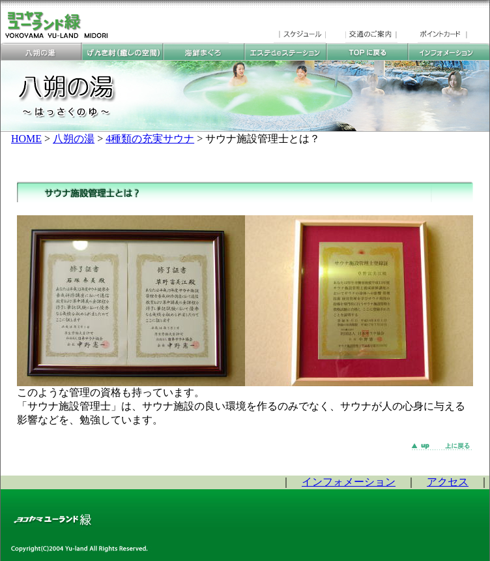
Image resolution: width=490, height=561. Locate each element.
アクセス (447, 481)
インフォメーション (349, 481)
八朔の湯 (73, 138)
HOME (26, 138)
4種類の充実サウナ (150, 138)
